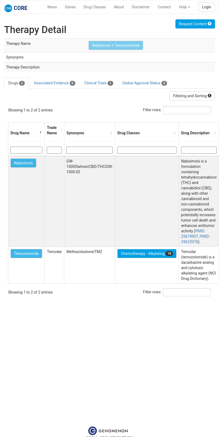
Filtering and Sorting (192, 96)
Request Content (195, 24)
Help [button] (184, 7)
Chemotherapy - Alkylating (147, 253)
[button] (40, 133)
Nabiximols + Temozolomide (116, 45)
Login (206, 7)
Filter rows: (152, 110)
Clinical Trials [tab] (98, 83)
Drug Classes (95, 7)
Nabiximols (23, 163)
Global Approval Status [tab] (144, 83)
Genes (70, 7)
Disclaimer (141, 7)
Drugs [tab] (16, 83)
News (52, 7)
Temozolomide (26, 253)
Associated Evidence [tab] (54, 83)
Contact (164, 7)
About (119, 7)
